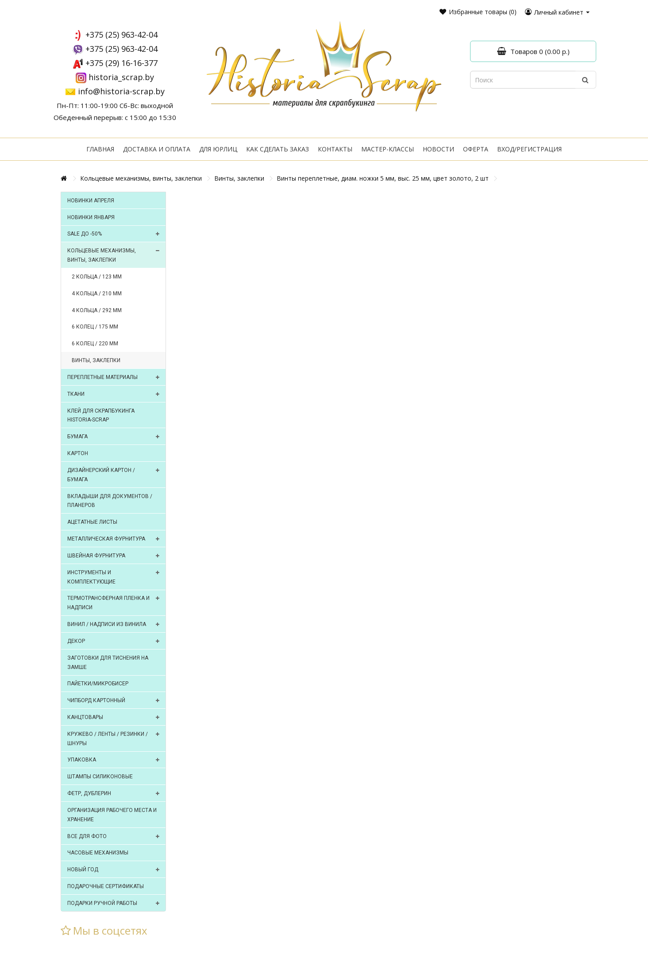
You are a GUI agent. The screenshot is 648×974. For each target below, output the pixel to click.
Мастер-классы (387, 149)
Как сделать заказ (277, 149)
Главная (100, 149)
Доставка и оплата (156, 149)
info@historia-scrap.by (121, 91)
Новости (438, 149)
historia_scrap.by (121, 77)
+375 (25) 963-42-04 (121, 34)
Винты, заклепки (239, 178)
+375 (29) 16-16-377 (121, 63)
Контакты (335, 149)
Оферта (475, 149)
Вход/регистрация (529, 149)
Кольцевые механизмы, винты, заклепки (141, 178)
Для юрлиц (218, 149)
